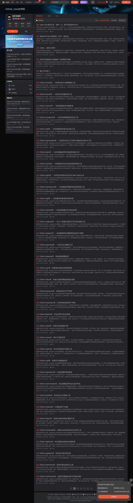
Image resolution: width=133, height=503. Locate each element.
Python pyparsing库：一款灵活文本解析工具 (54, 245)
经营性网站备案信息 (92, 497)
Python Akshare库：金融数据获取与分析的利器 (19, 108)
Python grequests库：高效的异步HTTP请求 (54, 291)
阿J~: (8, 124)
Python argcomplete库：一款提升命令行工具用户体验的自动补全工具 (63, 140)
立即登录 (113, 496)
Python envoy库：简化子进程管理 (50, 337)
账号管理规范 (84, 499)
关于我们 (50, 494)
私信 (26, 31)
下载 (17, 2)
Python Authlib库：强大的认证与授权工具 (53, 395)
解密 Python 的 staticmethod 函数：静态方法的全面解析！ (19, 75)
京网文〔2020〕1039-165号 (79, 497)
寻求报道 (68, 494)
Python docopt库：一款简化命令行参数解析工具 (56, 83)
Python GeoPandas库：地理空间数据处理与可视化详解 (58, 476)
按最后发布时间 (104, 20)
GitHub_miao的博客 (15, 9)
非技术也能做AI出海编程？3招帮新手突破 (53, 59)
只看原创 (39, 20)
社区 (21, 2)
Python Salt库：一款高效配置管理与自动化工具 (55, 129)
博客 (12, 2)
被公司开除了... (43, 71)
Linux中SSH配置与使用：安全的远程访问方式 (19, 60)
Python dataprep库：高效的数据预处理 (52, 256)
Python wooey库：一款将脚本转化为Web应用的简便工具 (59, 164)
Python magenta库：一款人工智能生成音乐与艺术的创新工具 (60, 222)
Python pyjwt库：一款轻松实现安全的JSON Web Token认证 (60, 175)
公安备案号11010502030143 (54, 497)
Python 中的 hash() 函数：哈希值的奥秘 (18, 70)
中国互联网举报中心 (67, 499)
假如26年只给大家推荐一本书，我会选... (53, 36)
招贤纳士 (56, 494)
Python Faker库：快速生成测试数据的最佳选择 (55, 279)
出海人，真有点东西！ (46, 48)
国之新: (9, 110)
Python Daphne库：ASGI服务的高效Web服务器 (55, 442)
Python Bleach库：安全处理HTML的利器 (53, 314)
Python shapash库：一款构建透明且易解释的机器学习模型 (60, 233)
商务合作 (62, 494)
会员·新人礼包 (103, 2)
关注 (12, 31)
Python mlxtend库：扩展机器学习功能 (52, 407)
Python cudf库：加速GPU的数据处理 (51, 361)
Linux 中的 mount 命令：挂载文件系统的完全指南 (19, 55)
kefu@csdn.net (89, 494)
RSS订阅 (122, 20)
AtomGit (28, 2)
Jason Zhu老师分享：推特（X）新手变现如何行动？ (57, 25)
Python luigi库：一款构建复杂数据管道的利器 (54, 198)
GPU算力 (37, 1)
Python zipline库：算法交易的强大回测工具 (54, 349)
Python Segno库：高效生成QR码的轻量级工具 (55, 418)
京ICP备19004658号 (67, 497)
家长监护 (50, 499)
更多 (44, 2)
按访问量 (114, 20)
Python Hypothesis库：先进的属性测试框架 (54, 372)
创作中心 (117, 2)
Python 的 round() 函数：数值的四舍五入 (18, 101)
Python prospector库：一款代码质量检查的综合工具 (57, 117)
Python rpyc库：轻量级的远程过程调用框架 (54, 268)
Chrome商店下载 (77, 499)
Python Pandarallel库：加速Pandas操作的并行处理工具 (58, 430)
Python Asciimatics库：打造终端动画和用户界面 (55, 303)
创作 (126, 2)
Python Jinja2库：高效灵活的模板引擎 (52, 326)
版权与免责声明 (92, 499)
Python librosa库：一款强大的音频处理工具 (54, 94)
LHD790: (9, 129)
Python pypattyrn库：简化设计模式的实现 (53, 453)
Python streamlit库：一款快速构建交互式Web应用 (56, 210)
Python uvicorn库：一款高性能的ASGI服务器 (54, 106)
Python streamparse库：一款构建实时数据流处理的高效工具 (60, 187)
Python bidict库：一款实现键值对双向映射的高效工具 (57, 152)
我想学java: (10, 117)
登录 (93, 2)
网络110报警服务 (57, 499)
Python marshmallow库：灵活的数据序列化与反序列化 (58, 384)
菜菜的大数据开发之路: (14, 104)
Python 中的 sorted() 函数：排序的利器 (18, 127)
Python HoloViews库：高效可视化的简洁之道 (54, 465)
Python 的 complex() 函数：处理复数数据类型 (19, 65)
